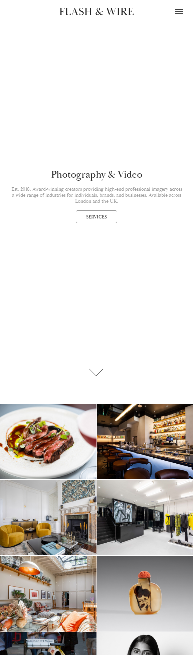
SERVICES (96, 217)
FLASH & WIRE (96, 12)
